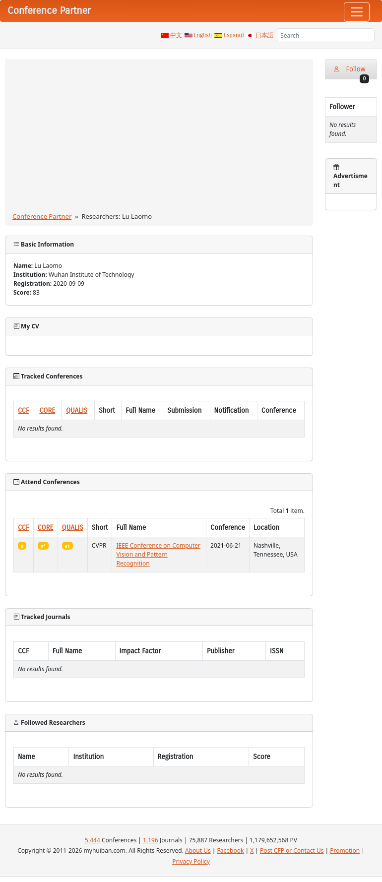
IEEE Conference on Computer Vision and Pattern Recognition (158, 554)
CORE (47, 410)
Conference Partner (41, 216)
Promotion (345, 850)
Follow (351, 72)
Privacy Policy (191, 861)
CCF (23, 410)
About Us (198, 850)
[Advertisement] (159, 137)
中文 (176, 35)
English (203, 35)
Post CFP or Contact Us (291, 850)
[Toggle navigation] (357, 12)
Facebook (230, 850)
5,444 (92, 840)
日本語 (264, 35)
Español (234, 35)
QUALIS (76, 410)
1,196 (150, 840)
